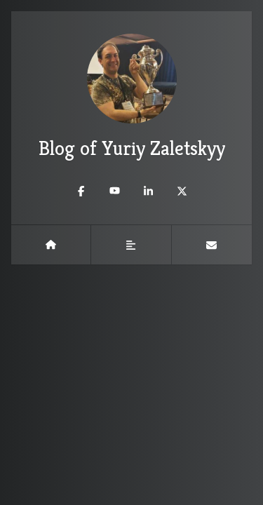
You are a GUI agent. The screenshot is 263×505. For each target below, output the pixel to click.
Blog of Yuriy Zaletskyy (132, 97)
